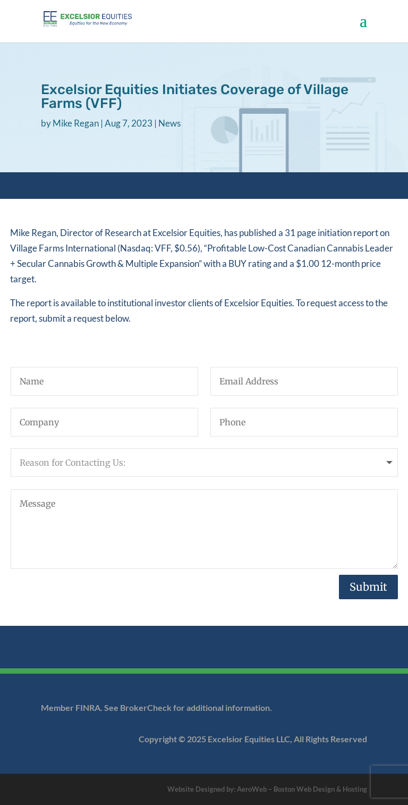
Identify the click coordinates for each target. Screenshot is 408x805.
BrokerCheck (146, 707)
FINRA (87, 707)
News (169, 123)
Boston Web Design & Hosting (320, 789)
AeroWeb (252, 789)
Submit (368, 586)
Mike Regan (76, 123)
